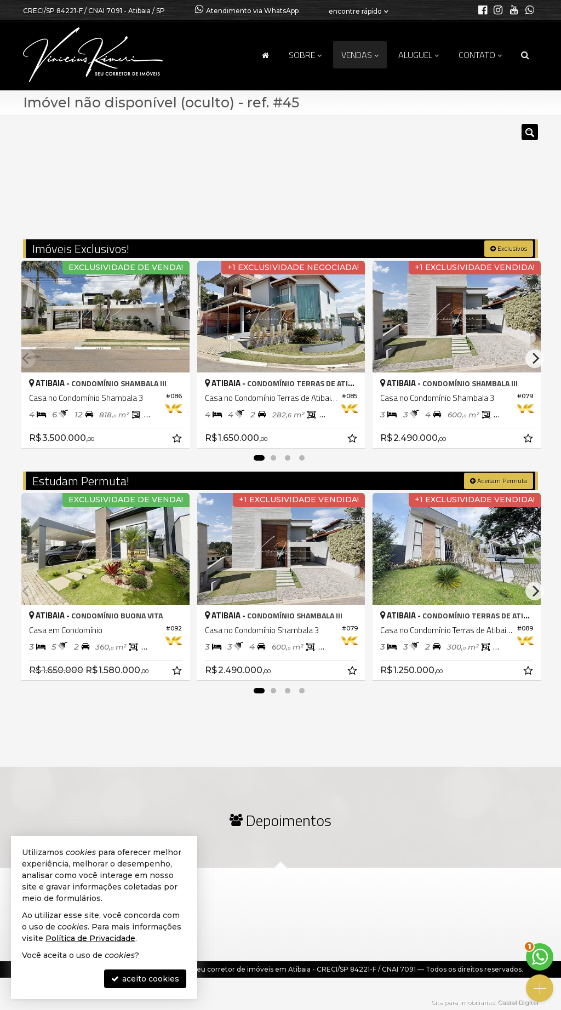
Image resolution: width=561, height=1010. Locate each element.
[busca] (525, 54)
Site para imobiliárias (463, 1002)
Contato (480, 54)
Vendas (360, 54)
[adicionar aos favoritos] (177, 438)
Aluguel (418, 54)
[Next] (534, 358)
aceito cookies (145, 979)
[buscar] (430, 182)
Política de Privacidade (90, 938)
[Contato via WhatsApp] (539, 957)
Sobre (305, 54)
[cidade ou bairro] (362, 182)
